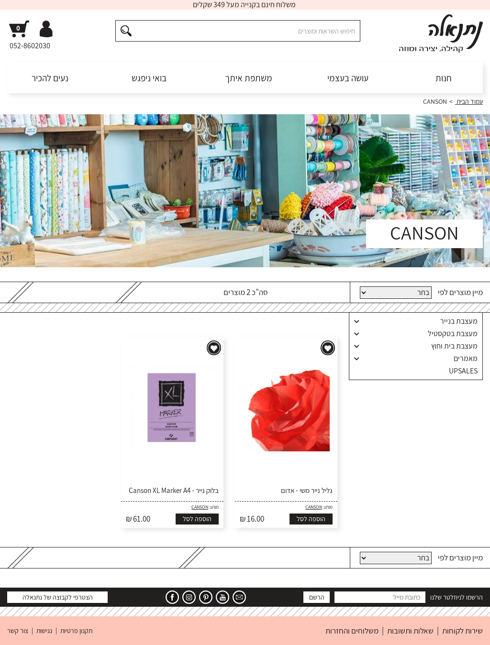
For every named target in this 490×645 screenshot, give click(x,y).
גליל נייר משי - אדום (307, 490)
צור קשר (17, 630)
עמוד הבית (469, 101)
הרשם (316, 597)
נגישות (44, 630)
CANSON (313, 507)
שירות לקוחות (462, 630)
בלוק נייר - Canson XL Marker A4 (174, 490)
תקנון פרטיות (76, 630)
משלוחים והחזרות (352, 630)
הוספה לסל (311, 518)
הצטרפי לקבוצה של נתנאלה (57, 597)
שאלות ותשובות (410, 630)
